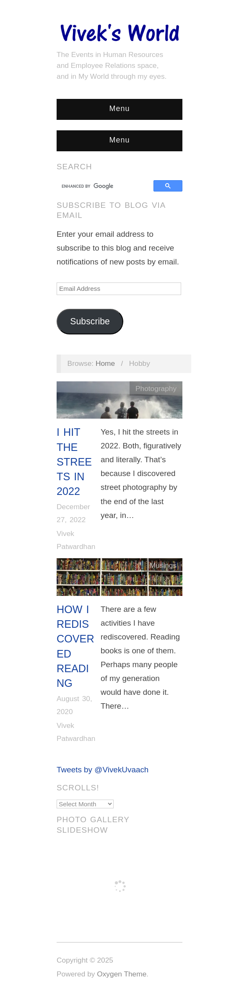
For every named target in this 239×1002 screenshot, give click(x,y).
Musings (163, 565)
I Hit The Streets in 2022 (74, 461)
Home (105, 363)
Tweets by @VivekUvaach (102, 769)
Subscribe (90, 321)
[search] (106, 186)
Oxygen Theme (121, 974)
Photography (156, 388)
